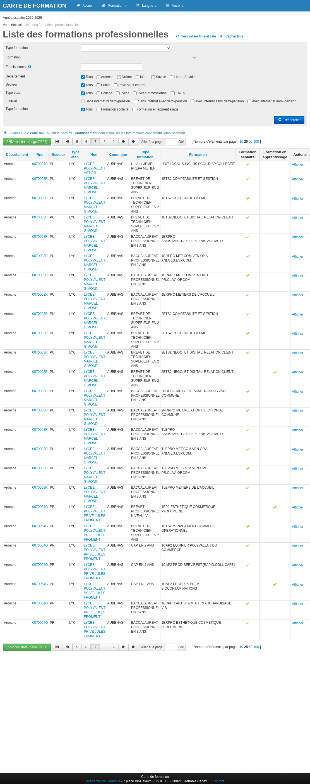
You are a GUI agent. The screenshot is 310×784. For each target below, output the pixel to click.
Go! (181, 142)
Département (15, 76)
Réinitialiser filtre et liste (195, 36)
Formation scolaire (115, 109)
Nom (94, 154)
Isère (144, 77)
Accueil (84, 6)
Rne (40, 154)
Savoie (161, 77)
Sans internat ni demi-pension (108, 101)
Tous (89, 77)
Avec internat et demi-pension (274, 101)
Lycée (125, 93)
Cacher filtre (231, 36)
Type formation (17, 48)
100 (256, 141)
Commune (118, 154)
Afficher (297, 164)
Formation (114, 6)
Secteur (11, 84)
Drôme (127, 77)
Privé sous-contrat (131, 85)
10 (241, 141)
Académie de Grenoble (103, 781)
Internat (11, 101)
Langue (146, 6)
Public (105, 85)
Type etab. (13, 93)
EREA (180, 93)
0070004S (39, 164)
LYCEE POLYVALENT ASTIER (94, 168)
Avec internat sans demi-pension (219, 101)
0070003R (39, 179)
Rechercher (289, 120)
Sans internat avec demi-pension (162, 101)
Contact (218, 781)
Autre (174, 6)
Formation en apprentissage (157, 109)
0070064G (40, 507)
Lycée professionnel (152, 93)
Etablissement (16, 67)
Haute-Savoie (184, 77)
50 (250, 141)
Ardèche (107, 77)
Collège (106, 93)
